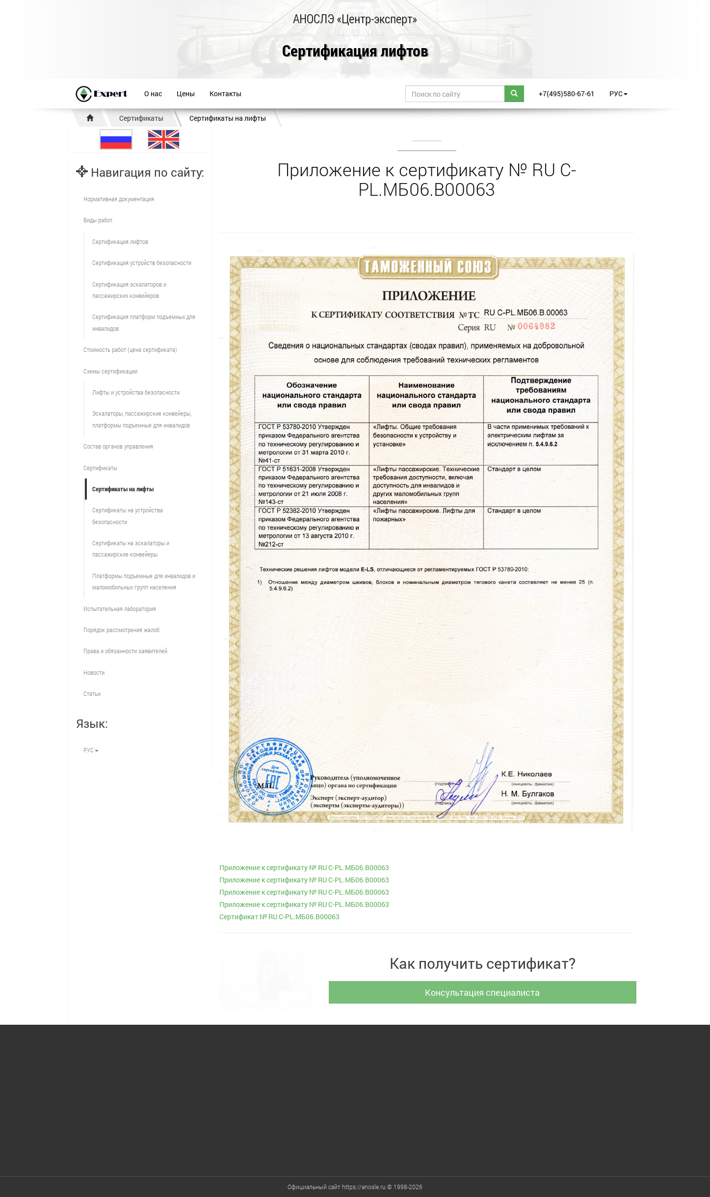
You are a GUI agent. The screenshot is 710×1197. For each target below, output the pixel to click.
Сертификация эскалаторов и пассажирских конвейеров (129, 290)
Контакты (225, 93)
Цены (186, 93)
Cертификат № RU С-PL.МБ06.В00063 (279, 916)
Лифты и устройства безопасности (136, 392)
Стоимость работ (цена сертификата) (130, 349)
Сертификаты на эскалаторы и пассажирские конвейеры (130, 548)
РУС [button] (618, 93)
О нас (153, 93)
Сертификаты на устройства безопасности (127, 515)
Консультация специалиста (486, 992)
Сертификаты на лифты (227, 118)
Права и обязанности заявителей (125, 650)
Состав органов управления (118, 446)
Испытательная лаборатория (119, 608)
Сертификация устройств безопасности (141, 262)
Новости (94, 672)
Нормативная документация (118, 198)
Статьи (92, 693)
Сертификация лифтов (355, 51)
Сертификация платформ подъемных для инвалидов (143, 322)
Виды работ (97, 219)
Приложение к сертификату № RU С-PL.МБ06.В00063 (304, 867)
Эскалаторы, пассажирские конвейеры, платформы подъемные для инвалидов (141, 419)
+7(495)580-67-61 (567, 93)
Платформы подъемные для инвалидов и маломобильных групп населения (143, 581)
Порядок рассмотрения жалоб (121, 629)
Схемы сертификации (110, 371)
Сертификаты (141, 118)
